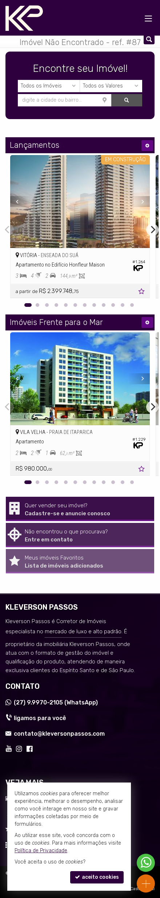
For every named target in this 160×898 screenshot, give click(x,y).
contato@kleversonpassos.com (59, 733)
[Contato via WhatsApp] (146, 863)
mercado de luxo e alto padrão (83, 631)
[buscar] (127, 100)
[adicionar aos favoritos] (142, 292)
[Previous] (20, 201)
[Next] (139, 201)
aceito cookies (97, 877)
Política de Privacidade (41, 851)
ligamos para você (40, 718)
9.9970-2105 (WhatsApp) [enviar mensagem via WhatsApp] (56, 702)
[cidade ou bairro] (64, 100)
